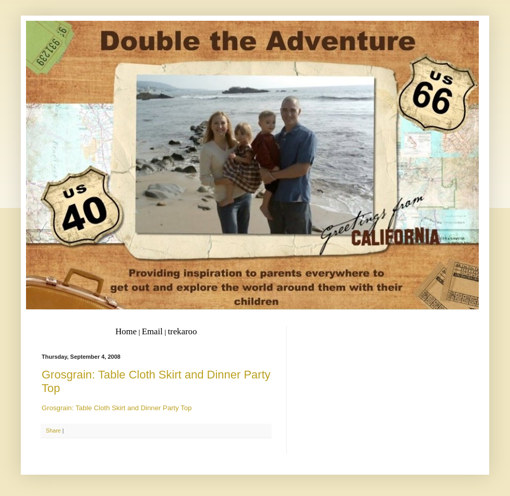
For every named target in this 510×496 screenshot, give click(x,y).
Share (53, 430)
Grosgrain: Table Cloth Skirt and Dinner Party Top (117, 408)
